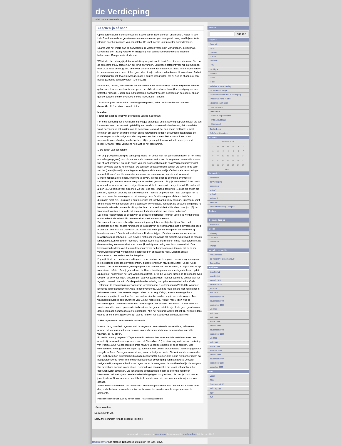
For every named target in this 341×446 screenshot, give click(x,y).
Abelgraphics (190, 434)
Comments (217, 384)
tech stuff (214, 198)
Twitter (213, 246)
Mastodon (214, 242)
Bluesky (213, 233)
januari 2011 (215, 280)
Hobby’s (214, 69)
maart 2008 (215, 346)
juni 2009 (214, 313)
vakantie (213, 202)
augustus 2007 (216, 367)
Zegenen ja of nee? (219, 103)
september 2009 (217, 305)
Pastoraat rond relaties (221, 99)
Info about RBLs (218, 120)
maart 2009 (215, 321)
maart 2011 (215, 276)
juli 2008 (213, 338)
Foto (213, 82)
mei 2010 (214, 293)
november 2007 (217, 359)
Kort (212, 48)
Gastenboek (215, 129)
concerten (214, 178)
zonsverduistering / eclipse (222, 207)
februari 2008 (216, 350)
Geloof (214, 73)
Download (216, 124)
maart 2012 (215, 272)
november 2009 (217, 301)
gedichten (214, 186)
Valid (215, 388)
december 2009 (217, 297)
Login (212, 376)
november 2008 (217, 330)
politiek (213, 194)
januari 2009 (215, 326)
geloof (213, 190)
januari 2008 (215, 355)
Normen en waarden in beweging (226, 95)
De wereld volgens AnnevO (222, 259)
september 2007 (217, 363)
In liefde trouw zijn (219, 90)
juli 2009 (213, 309)
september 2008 (217, 334)
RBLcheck (215, 112)
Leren (213, 56)
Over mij (213, 44)
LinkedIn (214, 237)
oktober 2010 (216, 284)
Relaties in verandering (220, 86)
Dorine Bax (215, 263)
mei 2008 (214, 342)
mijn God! (214, 224)
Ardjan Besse (216, 255)
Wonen (214, 52)
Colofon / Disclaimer (219, 133)
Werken (214, 61)
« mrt (227, 169)
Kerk (213, 78)
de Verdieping (122, 11)
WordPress (160, 434)
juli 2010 (213, 288)
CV (212, 65)
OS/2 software (216, 107)
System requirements (221, 116)
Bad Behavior (100, 442)
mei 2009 (214, 317)
